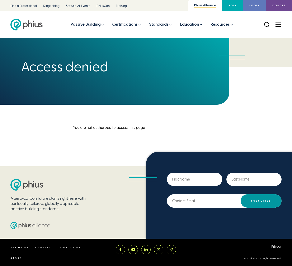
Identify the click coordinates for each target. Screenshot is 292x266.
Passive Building (86, 24)
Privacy (276, 246)
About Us (19, 247)
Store (16, 258)
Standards (159, 24)
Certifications (125, 24)
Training (121, 6)
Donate (279, 5)
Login (254, 5)
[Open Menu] (278, 24)
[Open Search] (266, 24)
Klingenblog (51, 6)
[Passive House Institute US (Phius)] (26, 24)
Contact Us (69, 247)
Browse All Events (78, 6)
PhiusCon (103, 6)
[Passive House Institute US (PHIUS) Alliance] (30, 225)
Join (233, 5)
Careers (43, 247)
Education (189, 24)
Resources (220, 24)
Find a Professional (23, 6)
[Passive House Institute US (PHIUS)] (26, 185)
